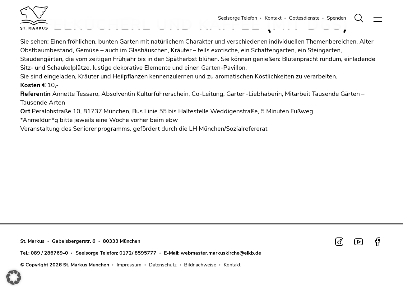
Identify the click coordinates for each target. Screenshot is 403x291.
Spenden (336, 18)
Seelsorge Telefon (237, 18)
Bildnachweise (200, 264)
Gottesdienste (304, 18)
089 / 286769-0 (49, 253)
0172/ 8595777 (137, 253)
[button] (13, 277)
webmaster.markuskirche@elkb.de (221, 253)
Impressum (129, 264)
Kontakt (273, 18)
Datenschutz (163, 264)
